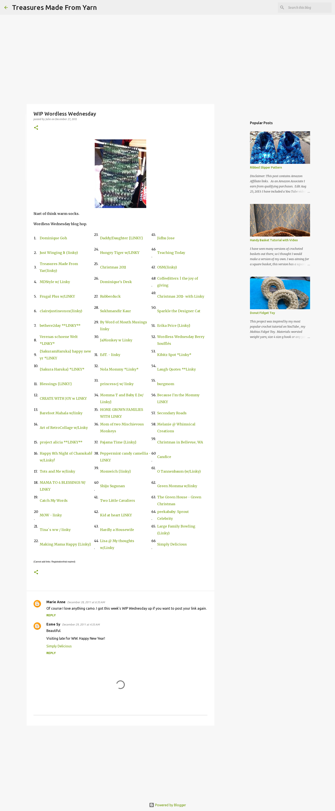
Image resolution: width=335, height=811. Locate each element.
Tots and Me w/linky (57, 471)
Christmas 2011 (113, 267)
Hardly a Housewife (117, 530)
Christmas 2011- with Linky (180, 296)
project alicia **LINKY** (61, 442)
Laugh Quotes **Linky (176, 369)
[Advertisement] (120, 762)
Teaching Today (171, 252)
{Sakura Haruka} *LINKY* (62, 369)
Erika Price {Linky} (173, 325)
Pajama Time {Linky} (118, 442)
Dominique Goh (53, 238)
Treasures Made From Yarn (54, 7)
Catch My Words (54, 500)
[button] (36, 128)
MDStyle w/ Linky (55, 282)
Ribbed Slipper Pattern (266, 167)
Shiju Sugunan (112, 486)
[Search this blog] (309, 7)
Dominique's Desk (116, 282)
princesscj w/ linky (117, 384)
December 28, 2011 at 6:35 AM (86, 602)
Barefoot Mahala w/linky (61, 413)
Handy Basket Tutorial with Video (274, 240)
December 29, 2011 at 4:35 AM (81, 624)
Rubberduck (110, 296)
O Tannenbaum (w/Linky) (179, 471)
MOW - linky (51, 515)
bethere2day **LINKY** (60, 325)
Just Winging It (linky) (59, 252)
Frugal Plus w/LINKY (57, 296)
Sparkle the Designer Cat (178, 311)
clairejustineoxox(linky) (61, 311)
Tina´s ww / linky (55, 530)
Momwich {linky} (115, 471)
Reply (51, 615)
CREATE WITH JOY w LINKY (63, 398)
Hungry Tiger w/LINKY (119, 252)
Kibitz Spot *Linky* (174, 355)
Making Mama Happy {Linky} (65, 544)
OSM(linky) (167, 267)
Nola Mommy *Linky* (119, 369)
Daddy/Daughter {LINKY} (121, 238)
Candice (164, 457)
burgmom (165, 384)
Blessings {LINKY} (56, 384)
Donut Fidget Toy (262, 313)
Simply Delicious (172, 544)
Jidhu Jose (166, 238)
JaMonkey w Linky (116, 340)
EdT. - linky (110, 355)
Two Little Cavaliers (117, 500)
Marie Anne (55, 602)
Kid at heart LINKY (116, 515)
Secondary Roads (172, 413)
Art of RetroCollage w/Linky (64, 427)
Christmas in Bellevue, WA (180, 442)
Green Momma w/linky (177, 486)
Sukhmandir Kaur (115, 311)
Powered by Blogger (167, 805)
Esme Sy (53, 624)
